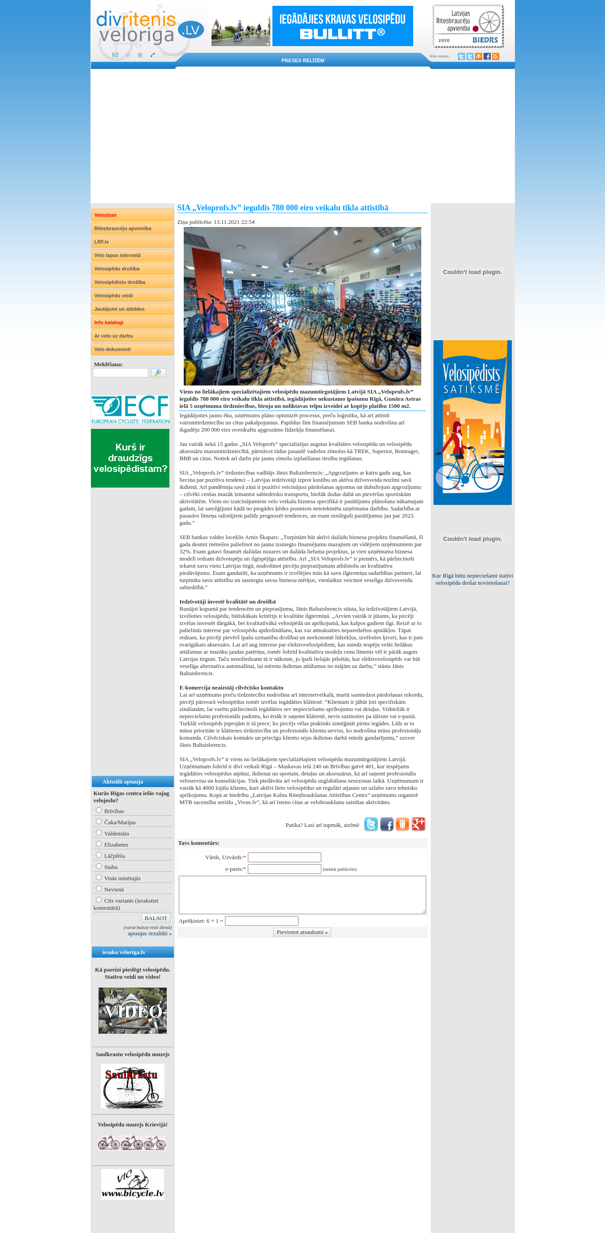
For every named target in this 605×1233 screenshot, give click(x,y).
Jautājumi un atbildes (120, 309)
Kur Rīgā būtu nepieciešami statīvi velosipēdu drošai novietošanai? (472, 579)
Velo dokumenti (113, 349)
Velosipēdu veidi (114, 295)
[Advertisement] (303, 136)
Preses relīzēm (302, 60)
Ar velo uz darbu (114, 335)
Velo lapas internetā (118, 255)
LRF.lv (102, 241)
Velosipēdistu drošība (120, 282)
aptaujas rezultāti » (150, 933)
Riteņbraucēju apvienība (123, 228)
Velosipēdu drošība (117, 268)
